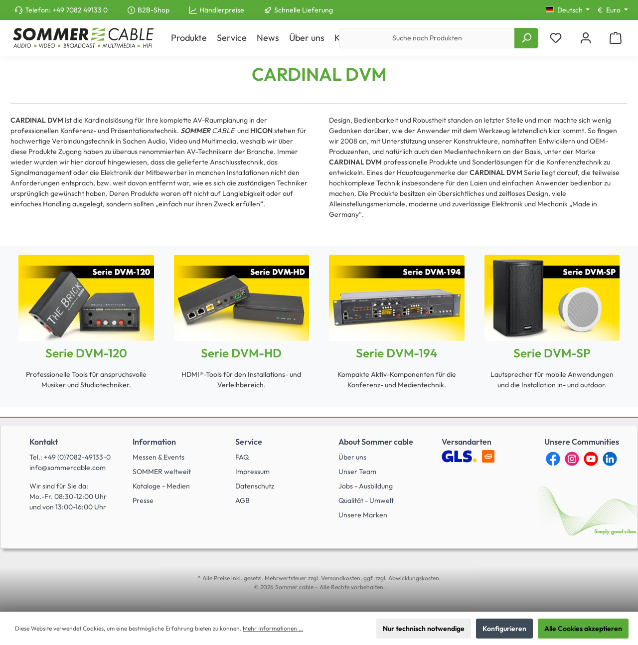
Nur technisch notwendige (424, 628)
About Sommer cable (375, 442)
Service (248, 442)
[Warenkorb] (615, 38)
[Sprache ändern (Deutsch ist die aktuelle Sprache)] (568, 9)
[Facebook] (553, 459)
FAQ (242, 457)
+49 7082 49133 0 (80, 9)
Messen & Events (158, 457)
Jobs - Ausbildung (365, 486)
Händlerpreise (221, 9)
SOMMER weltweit (162, 471)
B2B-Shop (153, 9)
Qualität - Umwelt (366, 500)
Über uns (352, 457)
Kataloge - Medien (161, 486)
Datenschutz (254, 486)
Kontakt (43, 442)
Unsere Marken (362, 514)
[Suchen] (526, 38)
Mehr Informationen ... (273, 628)
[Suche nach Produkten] (427, 38)
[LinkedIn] (610, 459)
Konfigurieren (504, 628)
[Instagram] (572, 459)
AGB (242, 500)
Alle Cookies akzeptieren (583, 628)
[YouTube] (591, 459)
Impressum (252, 471)
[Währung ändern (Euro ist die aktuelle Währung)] (613, 9)
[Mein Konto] (585, 38)
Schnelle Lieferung (303, 9)
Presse (143, 500)
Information (154, 442)
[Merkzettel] (555, 38)
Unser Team (357, 471)
